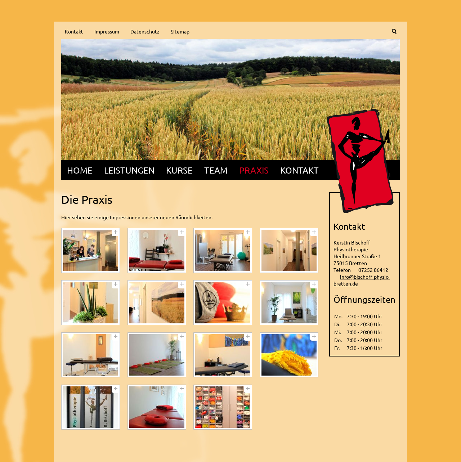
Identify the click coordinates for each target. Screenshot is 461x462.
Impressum (106, 31)
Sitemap (180, 31)
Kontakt (74, 31)
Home (80, 170)
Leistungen (129, 170)
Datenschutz (145, 31)
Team (216, 170)
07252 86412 (373, 269)
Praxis (254, 170)
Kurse (179, 170)
